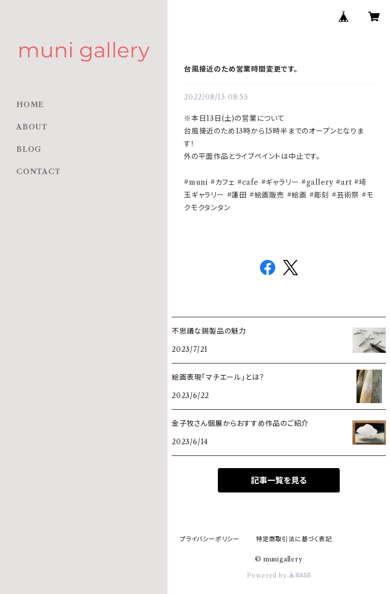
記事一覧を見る (279, 480)
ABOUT (32, 126)
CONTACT (38, 171)
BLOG (29, 149)
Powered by (279, 575)
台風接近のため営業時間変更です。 (241, 69)
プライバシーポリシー (210, 539)
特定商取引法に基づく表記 (294, 539)
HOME (30, 104)
